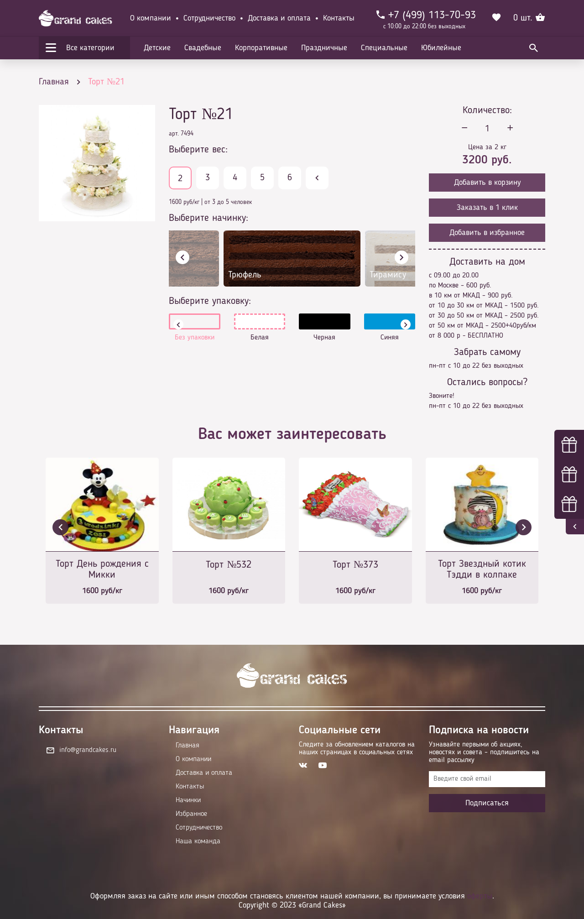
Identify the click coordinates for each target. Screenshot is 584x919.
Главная (187, 745)
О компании (150, 18)
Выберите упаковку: (210, 301)
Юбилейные (441, 48)
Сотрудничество (209, 18)
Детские (157, 48)
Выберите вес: (198, 150)
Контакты (339, 18)
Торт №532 (228, 565)
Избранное (191, 814)
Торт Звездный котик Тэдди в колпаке (482, 569)
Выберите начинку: (208, 218)
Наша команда (198, 841)
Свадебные (202, 48)
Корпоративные (261, 48)
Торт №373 (355, 565)
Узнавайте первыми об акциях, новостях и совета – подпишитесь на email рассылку (484, 752)
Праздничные (324, 48)
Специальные (384, 48)
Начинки (188, 800)
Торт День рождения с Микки (102, 569)
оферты (479, 896)
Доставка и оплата (279, 18)
